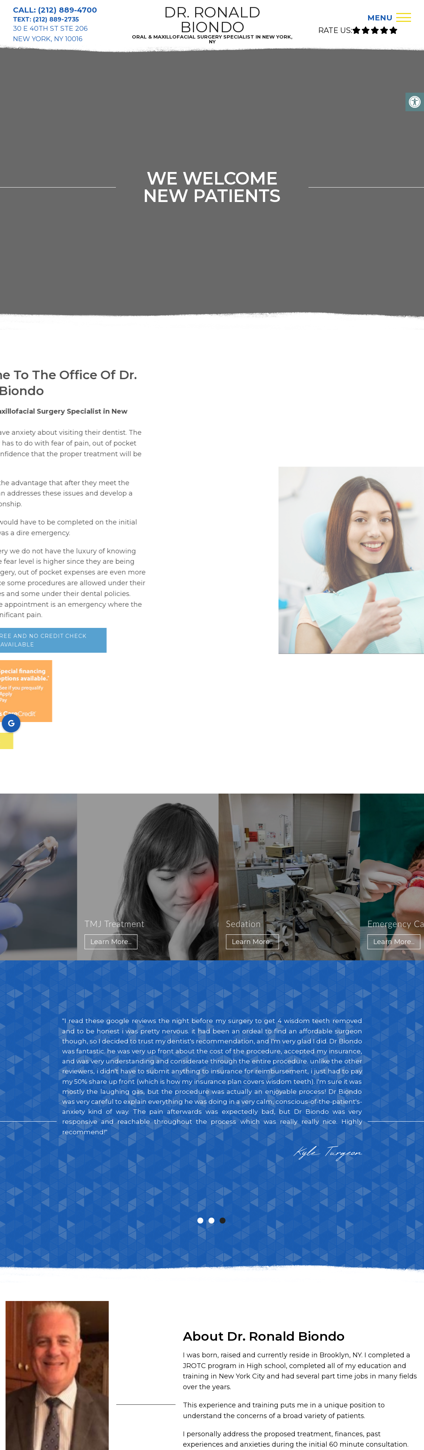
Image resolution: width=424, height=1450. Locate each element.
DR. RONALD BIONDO (212, 24)
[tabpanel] (212, 1090)
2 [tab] (211, 1221)
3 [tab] (223, 1221)
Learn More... (115, 942)
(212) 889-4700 (67, 10)
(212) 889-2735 (56, 19)
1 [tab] (200, 1221)
